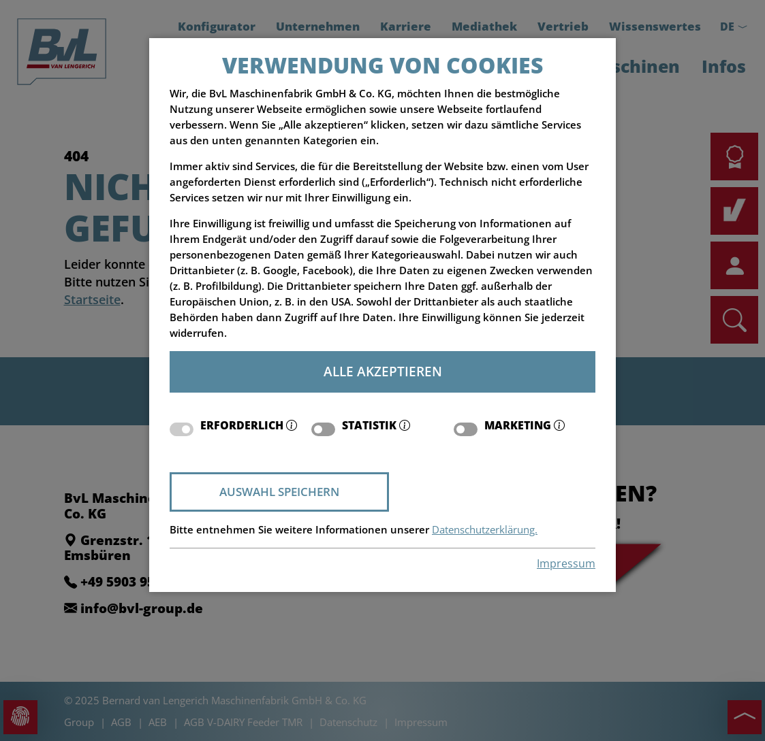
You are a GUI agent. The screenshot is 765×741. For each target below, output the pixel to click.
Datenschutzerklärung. (484, 529)
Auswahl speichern (279, 491)
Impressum (566, 563)
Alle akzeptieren (383, 371)
